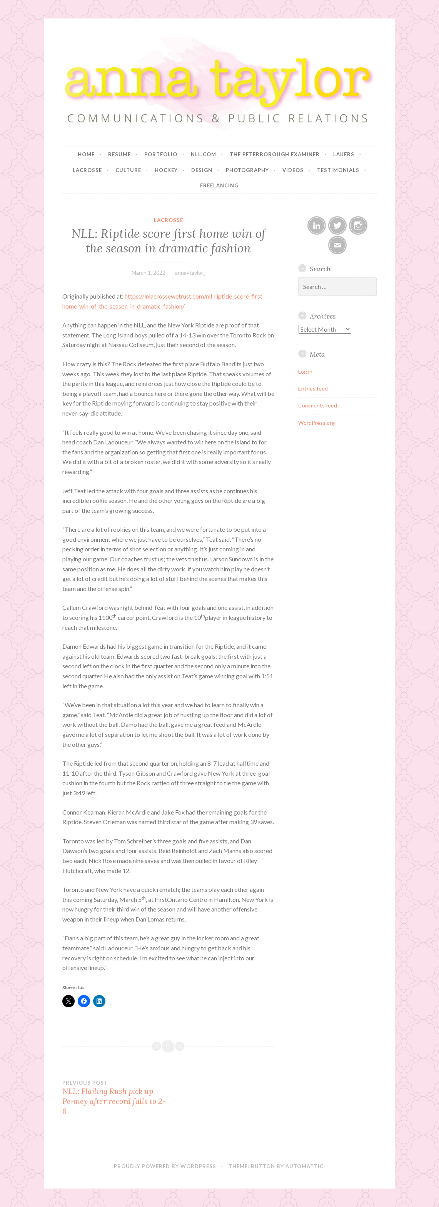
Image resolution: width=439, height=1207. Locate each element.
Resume (119, 154)
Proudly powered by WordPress (165, 1166)
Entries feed (313, 388)
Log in (305, 371)
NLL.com (203, 154)
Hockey (166, 170)
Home (86, 154)
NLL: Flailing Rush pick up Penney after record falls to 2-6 (115, 1098)
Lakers (343, 154)
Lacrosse (87, 170)
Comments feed (317, 405)
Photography (247, 170)
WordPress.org (316, 422)
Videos (293, 170)
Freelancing (219, 185)
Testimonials (338, 170)
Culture (128, 170)
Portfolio (160, 154)
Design (201, 170)
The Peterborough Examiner (275, 154)
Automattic (304, 1166)
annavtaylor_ (190, 272)
